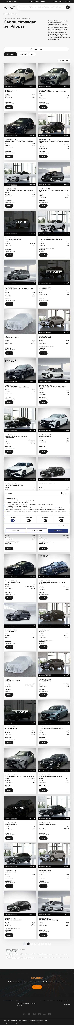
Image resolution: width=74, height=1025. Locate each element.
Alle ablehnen (15, 530)
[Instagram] (34, 1014)
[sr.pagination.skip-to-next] (49, 943)
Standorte (7, 1)
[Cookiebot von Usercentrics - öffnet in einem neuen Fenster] (62, 493)
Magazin (60, 1)
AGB (46, 1020)
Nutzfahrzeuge (32, 7)
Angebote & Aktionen (56, 7)
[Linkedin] (39, 1014)
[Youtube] (29, 1014)
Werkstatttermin (52, 1000)
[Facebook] (24, 1014)
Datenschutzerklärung (12, 1020)
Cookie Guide (56, 507)
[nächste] (45, 943)
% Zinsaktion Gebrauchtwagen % (37, 1)
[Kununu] (44, 1014)
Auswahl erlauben (37, 530)
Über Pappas (67, 1)
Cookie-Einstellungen (23, 1020)
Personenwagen (22, 7)
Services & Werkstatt (43, 7)
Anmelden (37, 987)
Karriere (55, 1)
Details (9, 107)
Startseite (6, 13)
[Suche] (68, 7)
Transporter (23, 54)
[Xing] (49, 1014)
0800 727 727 (16, 1)
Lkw (32, 54)
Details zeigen (62, 526)
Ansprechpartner (61, 1000)
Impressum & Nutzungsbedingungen (36, 1020)
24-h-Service (43, 1000)
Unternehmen (67, 1004)
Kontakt (5, 1020)
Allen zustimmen (58, 530)
